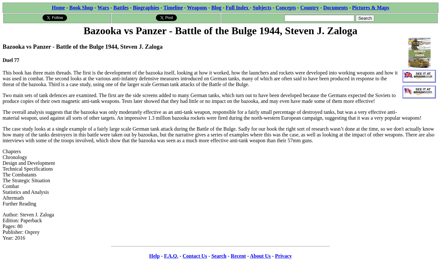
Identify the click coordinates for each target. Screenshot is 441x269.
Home (58, 7)
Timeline (173, 7)
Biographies (146, 7)
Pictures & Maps (370, 7)
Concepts (286, 7)
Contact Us (195, 256)
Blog (216, 7)
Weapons (197, 7)
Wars (103, 7)
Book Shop (81, 7)
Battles (121, 7)
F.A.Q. (171, 256)
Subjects (262, 7)
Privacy (283, 256)
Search (218, 256)
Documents (335, 7)
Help (154, 256)
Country (309, 7)
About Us (260, 256)
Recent (238, 256)
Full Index (238, 7)
